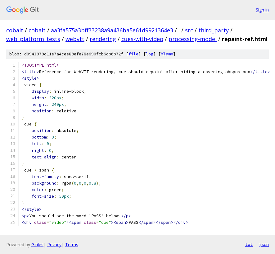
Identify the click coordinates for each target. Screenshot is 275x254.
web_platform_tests (33, 39)
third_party (213, 30)
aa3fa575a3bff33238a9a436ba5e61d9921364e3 (112, 30)
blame (167, 54)
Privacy (54, 244)
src (189, 30)
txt (249, 244)
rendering (103, 39)
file (133, 54)
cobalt (14, 30)
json (264, 244)
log (149, 54)
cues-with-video (142, 39)
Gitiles (37, 244)
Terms (71, 244)
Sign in (262, 10)
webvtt (74, 39)
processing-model (193, 39)
